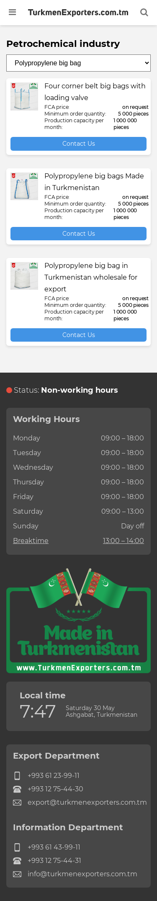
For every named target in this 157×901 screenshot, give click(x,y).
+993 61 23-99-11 (46, 776)
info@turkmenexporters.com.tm (75, 874)
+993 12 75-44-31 (47, 861)
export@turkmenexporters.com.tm (78, 802)
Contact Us (78, 143)
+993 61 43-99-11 (46, 847)
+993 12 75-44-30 (48, 789)
